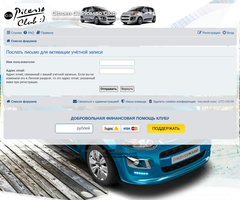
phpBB (111, 150)
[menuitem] (28, 32)
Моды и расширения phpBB (119, 156)
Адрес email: (15, 70)
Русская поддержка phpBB (120, 153)
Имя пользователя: (20, 62)
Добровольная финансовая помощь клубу (120, 118)
